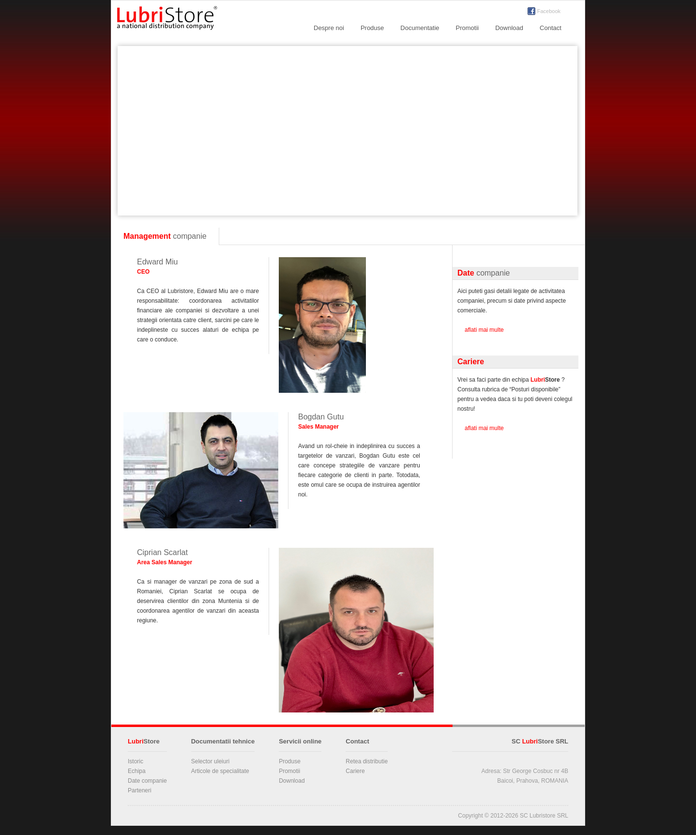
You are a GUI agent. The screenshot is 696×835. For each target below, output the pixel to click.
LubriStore (167, 19)
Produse (372, 27)
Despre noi (329, 27)
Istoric (135, 761)
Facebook (548, 11)
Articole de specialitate (220, 771)
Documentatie (419, 27)
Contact (550, 27)
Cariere (355, 771)
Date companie (147, 780)
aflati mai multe (484, 329)
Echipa (137, 771)
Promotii (467, 27)
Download (509, 27)
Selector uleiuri (210, 761)
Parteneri (139, 790)
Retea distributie (367, 761)
